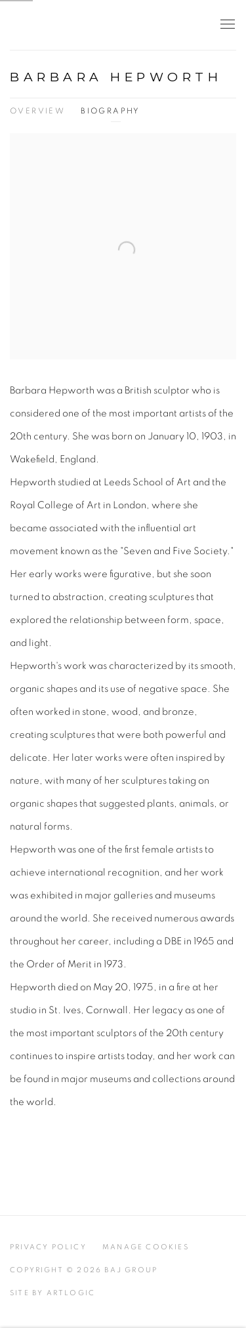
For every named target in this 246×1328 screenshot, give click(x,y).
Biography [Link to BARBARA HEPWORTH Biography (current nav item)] (110, 111)
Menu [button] (226, 25)
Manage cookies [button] (145, 1247)
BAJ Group (69, 25)
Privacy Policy (48, 1247)
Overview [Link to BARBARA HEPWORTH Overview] (37, 111)
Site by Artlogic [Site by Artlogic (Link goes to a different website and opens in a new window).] (52, 1293)
